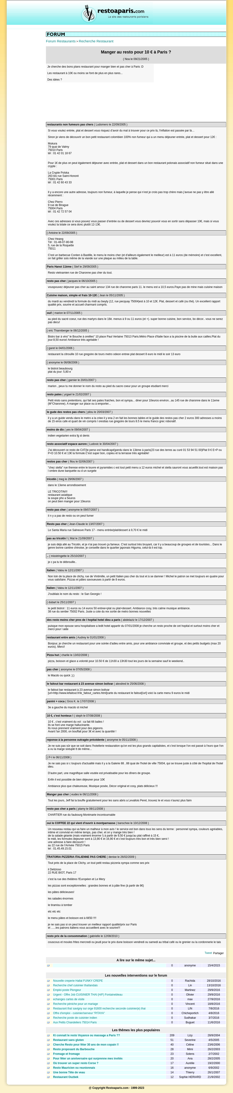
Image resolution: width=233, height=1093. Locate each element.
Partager (218, 953)
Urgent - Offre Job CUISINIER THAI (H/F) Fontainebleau (87, 994)
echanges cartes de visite (68, 999)
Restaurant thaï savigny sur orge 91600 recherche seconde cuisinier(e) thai (99, 1008)
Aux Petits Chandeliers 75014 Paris (75, 1022)
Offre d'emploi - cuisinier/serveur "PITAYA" (79, 1013)
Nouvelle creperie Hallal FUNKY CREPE (78, 980)
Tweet (208, 953)
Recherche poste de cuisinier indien (75, 1017)
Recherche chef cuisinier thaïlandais (75, 985)
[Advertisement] (26, 101)
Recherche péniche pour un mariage (75, 1004)
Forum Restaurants (61, 41)
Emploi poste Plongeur (67, 990)
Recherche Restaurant (96, 41)
